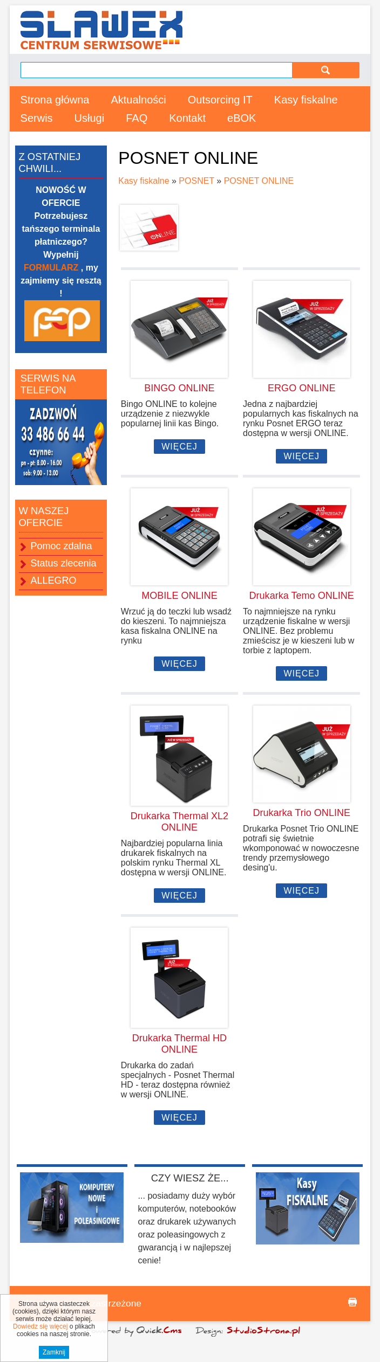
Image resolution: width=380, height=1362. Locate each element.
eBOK (241, 118)
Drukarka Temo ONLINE (301, 595)
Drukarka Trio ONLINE (301, 812)
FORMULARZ (52, 267)
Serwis (37, 118)
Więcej (179, 446)
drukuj (352, 1302)
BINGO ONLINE (179, 388)
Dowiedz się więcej (40, 1338)
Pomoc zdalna (61, 546)
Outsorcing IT (220, 100)
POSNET (196, 180)
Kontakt (187, 118)
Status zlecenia (64, 563)
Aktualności (138, 100)
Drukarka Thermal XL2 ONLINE (179, 822)
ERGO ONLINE (301, 388)
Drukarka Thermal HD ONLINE (179, 1044)
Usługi (89, 118)
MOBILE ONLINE (179, 595)
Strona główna (55, 100)
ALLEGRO (54, 580)
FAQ (136, 118)
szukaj (326, 69)
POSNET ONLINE (259, 180)
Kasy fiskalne (306, 100)
